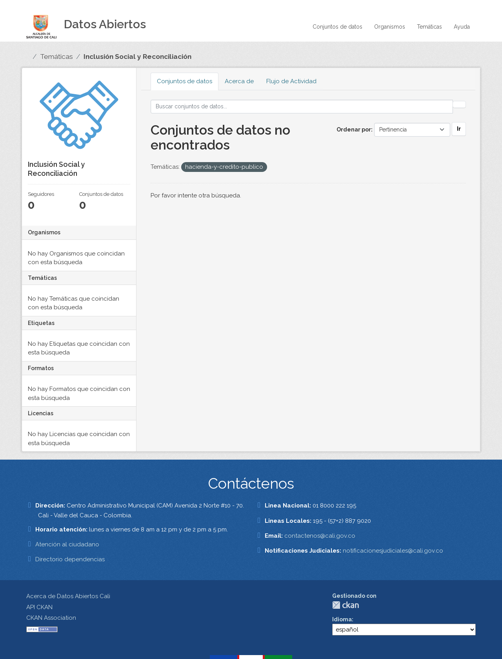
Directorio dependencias (70, 559)
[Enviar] (459, 104)
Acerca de (239, 81)
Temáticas (429, 27)
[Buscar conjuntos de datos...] (302, 106)
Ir (459, 129)
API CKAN (39, 607)
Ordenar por (353, 129)
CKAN (345, 605)
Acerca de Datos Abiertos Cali (68, 596)
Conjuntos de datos (337, 27)
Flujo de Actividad (291, 81)
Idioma (342, 619)
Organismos (389, 27)
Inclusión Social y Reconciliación (137, 56)
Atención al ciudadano (67, 544)
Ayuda (462, 27)
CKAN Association (51, 617)
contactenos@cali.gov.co (319, 535)
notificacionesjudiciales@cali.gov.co (393, 550)
